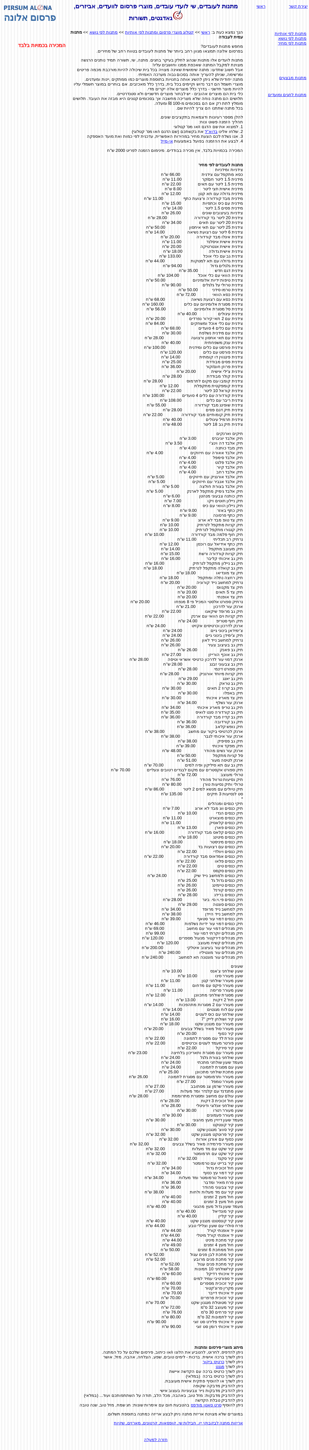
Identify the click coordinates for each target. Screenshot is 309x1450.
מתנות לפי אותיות (290, 33)
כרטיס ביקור (213, 1361)
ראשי (260, 6)
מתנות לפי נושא (103, 32)
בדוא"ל (211, 131)
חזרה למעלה (156, 1439)
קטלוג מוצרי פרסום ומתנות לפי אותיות (159, 32)
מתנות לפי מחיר (292, 43)
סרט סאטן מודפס (206, 1405)
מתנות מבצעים (292, 77)
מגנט (220, 1366)
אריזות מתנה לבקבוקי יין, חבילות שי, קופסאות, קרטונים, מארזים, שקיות (178, 1423)
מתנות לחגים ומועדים (287, 94)
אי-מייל (167, 141)
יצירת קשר (298, 6)
